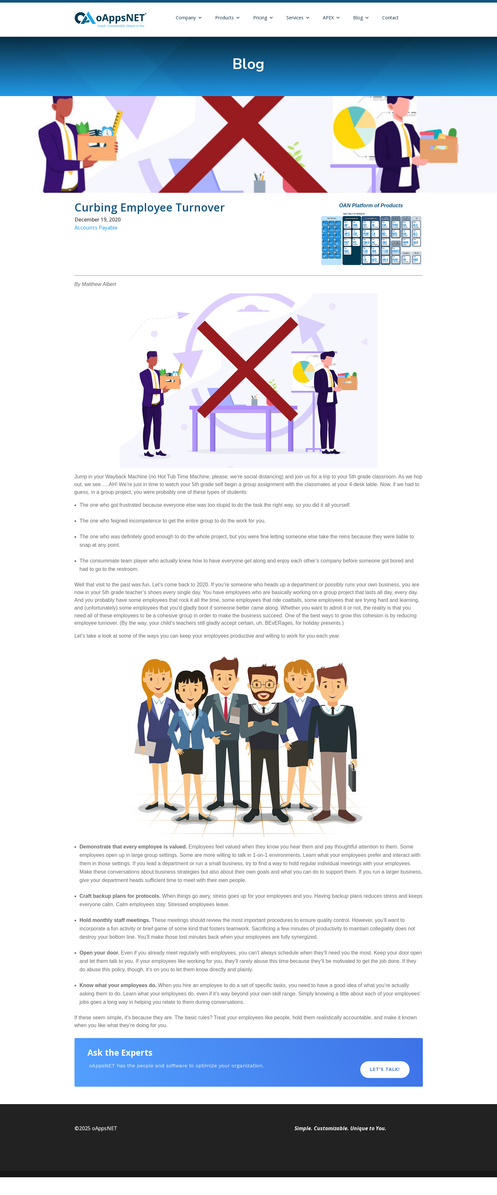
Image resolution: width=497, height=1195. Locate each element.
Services (298, 17)
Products (227, 17)
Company (189, 17)
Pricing (263, 17)
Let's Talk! (385, 1070)
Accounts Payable (96, 227)
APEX (331, 17)
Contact (390, 18)
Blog (361, 17)
